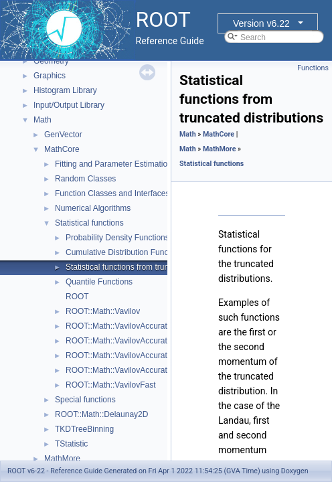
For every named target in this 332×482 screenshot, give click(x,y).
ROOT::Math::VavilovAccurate (119, 326)
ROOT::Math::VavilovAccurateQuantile (133, 370)
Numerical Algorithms (93, 208)
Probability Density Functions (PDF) (129, 237)
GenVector (63, 134)
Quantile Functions (99, 282)
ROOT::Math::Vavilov (103, 311)
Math (42, 120)
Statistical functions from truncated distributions (150, 267)
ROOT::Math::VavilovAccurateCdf (125, 340)
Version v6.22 (261, 23)
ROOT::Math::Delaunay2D (101, 414)
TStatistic (71, 444)
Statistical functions (89, 223)
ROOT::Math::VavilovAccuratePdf (125, 355)
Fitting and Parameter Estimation (113, 164)
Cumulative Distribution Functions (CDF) (138, 252)
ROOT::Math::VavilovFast (110, 385)
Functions (313, 68)
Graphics (49, 75)
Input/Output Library (68, 105)
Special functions (85, 399)
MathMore (62, 458)
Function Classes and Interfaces (112, 193)
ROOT (77, 296)
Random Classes (85, 178)
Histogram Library (65, 90)
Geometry (51, 61)
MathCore (62, 149)
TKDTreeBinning (84, 429)
